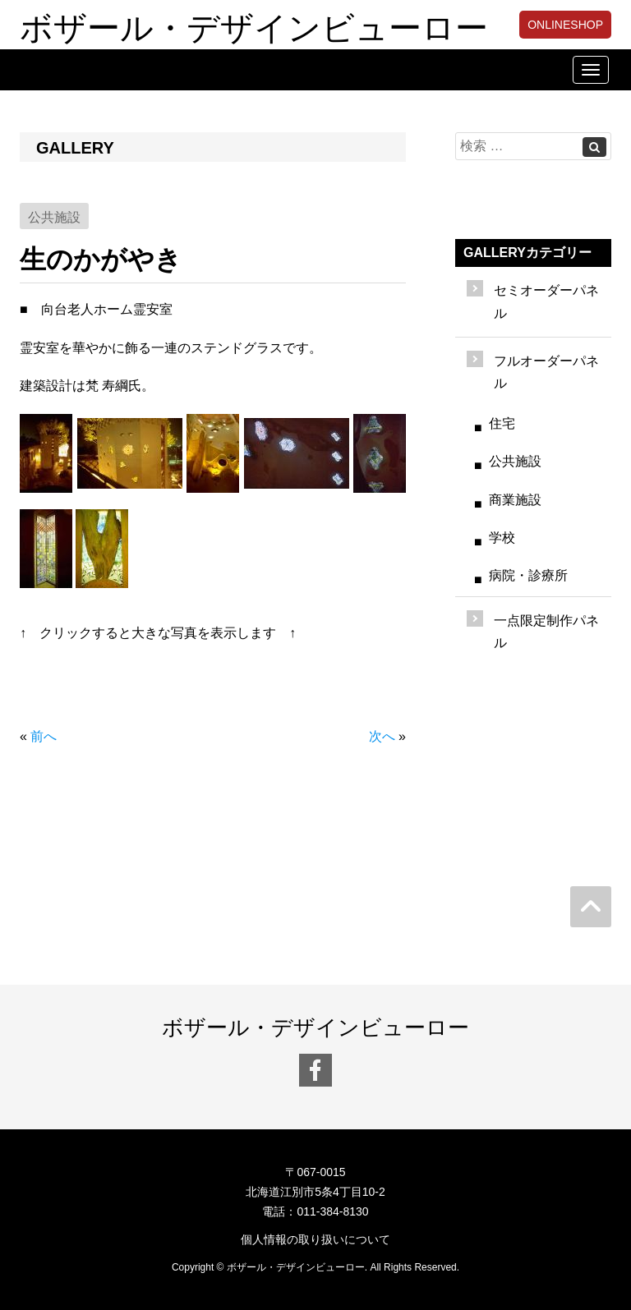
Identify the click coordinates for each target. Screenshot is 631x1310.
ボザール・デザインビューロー (254, 24)
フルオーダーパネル (546, 372)
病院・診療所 (528, 575)
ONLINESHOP (565, 24)
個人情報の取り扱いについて (315, 1239)
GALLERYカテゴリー (527, 253)
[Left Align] (594, 147)
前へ (43, 736)
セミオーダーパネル (546, 301)
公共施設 (515, 461)
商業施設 (515, 500)
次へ (382, 736)
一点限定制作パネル (546, 632)
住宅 (502, 423)
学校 (502, 538)
